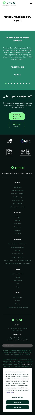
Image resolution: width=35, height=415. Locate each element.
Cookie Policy (10, 392)
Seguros (17, 250)
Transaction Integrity (17, 194)
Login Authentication (17, 190)
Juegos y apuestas (17, 257)
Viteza (17, 284)
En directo (17, 227)
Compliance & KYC (17, 200)
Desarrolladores (17, 280)
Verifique (17, 217)
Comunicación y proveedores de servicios (17, 260)
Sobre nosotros (17, 297)
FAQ (17, 287)
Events (17, 300)
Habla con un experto (17, 125)
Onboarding (17, 187)
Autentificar (17, 224)
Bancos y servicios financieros (17, 244)
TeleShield (17, 233)
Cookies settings (17, 397)
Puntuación (17, 230)
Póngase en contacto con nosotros (17, 116)
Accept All (17, 402)
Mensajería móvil (17, 254)
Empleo (17, 304)
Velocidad (17, 220)
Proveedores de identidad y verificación (17, 263)
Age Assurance (17, 203)
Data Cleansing (17, 197)
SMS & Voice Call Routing (17, 207)
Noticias (17, 277)
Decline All (17, 407)
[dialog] (17, 390)
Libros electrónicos (17, 274)
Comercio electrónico (17, 247)
